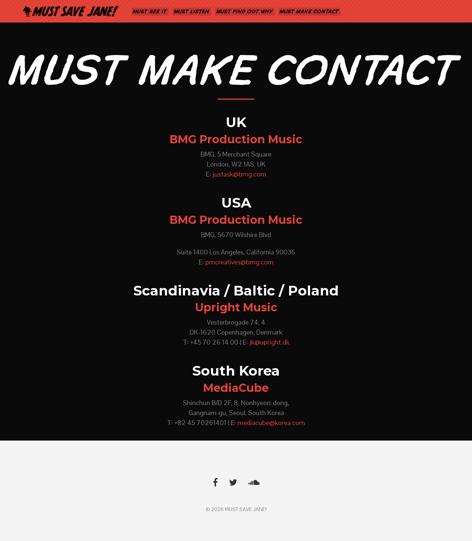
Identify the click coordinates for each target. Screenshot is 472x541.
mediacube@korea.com (271, 422)
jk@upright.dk (269, 342)
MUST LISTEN (191, 11)
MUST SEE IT (150, 11)
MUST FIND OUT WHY (244, 11)
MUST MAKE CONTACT (309, 11)
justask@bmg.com (239, 174)
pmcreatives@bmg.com (239, 262)
